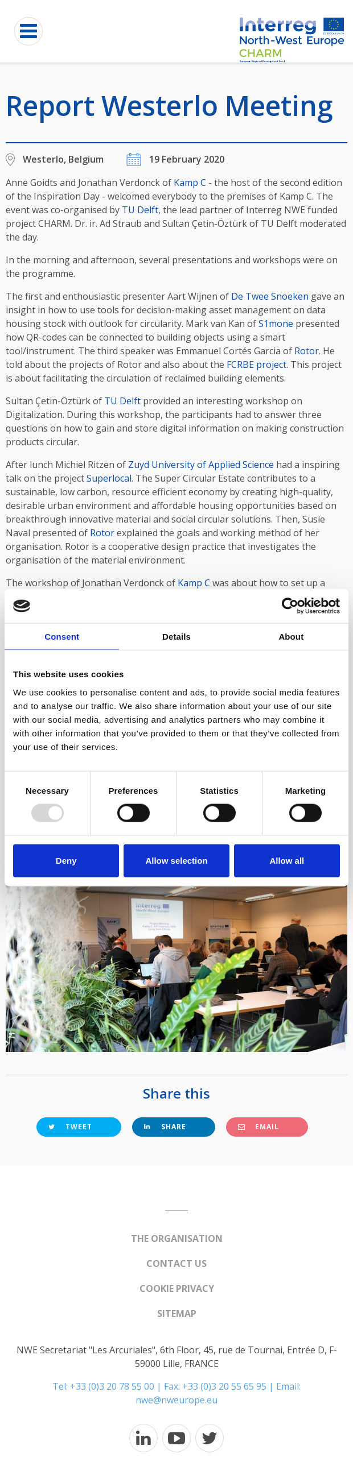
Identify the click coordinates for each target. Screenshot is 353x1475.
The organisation (177, 1238)
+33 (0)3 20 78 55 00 (112, 1386)
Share (165, 1127)
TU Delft (140, 210)
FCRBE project (256, 364)
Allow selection (176, 860)
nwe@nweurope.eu (176, 1400)
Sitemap (176, 1313)
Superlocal (109, 478)
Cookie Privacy (176, 1288)
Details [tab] (176, 636)
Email (258, 1127)
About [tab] (290, 636)
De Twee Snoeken (270, 296)
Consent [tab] (61, 636)
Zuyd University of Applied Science (201, 464)
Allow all (286, 860)
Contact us (176, 1263)
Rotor (306, 351)
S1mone (275, 323)
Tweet (70, 1127)
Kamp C (190, 182)
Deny (66, 860)
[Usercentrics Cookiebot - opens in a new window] (290, 606)
